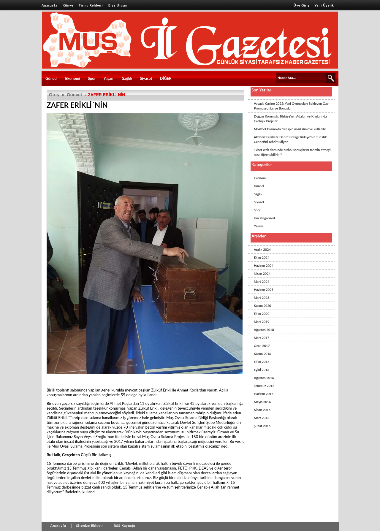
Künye (68, 5)
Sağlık (127, 78)
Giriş (54, 94)
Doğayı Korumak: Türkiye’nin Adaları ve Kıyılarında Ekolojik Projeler (290, 118)
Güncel (51, 78)
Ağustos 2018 (264, 330)
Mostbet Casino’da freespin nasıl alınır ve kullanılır (290, 129)
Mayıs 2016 (262, 402)
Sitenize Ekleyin (90, 525)
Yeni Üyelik (324, 5)
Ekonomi (72, 78)
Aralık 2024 (262, 249)
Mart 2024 (261, 281)
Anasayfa (49, 5)
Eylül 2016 (261, 370)
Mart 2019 (261, 322)
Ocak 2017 (262, 346)
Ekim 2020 (261, 314)
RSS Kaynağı (124, 525)
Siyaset (146, 78)
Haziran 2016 (263, 394)
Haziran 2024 (263, 265)
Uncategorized (264, 218)
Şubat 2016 (262, 426)
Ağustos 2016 (264, 378)
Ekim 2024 (261, 257)
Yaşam (109, 78)
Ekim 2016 (261, 362)
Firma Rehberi (91, 5)
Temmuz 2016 (264, 386)
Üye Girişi (302, 5)
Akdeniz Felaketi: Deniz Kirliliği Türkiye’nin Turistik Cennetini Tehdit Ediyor (290, 139)
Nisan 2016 (262, 410)
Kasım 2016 (262, 354)
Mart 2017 (261, 338)
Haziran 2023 (263, 289)
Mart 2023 (261, 297)
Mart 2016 (261, 418)
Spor (92, 78)
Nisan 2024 (262, 273)
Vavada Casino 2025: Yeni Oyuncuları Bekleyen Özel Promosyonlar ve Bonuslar (291, 106)
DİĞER (165, 78)
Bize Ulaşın (118, 5)
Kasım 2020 (262, 305)
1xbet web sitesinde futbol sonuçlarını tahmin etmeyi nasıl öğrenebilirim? (292, 152)
